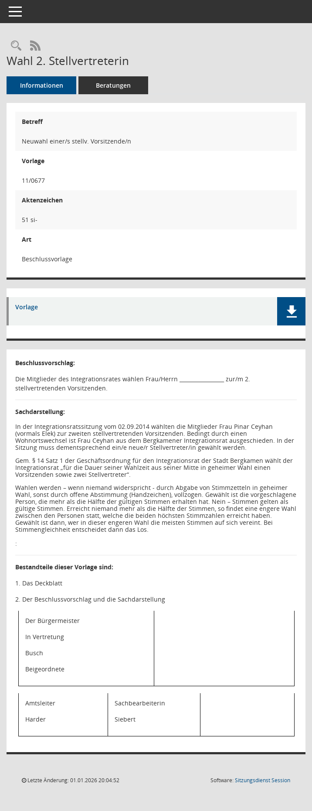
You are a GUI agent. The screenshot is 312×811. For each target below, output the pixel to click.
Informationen (41, 85)
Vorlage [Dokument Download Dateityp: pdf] (26, 307)
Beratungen (113, 85)
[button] (291, 311)
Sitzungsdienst (262, 780)
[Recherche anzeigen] (16, 46)
